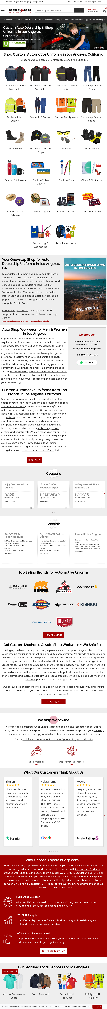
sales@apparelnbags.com (87, 348)
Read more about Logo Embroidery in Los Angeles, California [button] (25, 321)
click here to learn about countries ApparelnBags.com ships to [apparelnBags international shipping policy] (58, 739)
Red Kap (30, 413)
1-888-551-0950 (20, 43)
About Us (9, 2)
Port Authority (43, 413)
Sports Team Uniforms (73, 20)
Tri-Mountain (17, 413)
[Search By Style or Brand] (54, 10)
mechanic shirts (19, 371)
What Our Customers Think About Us (53, 772)
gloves (13, 675)
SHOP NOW (34, 459)
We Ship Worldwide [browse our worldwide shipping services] (53, 720)
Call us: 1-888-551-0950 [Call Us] (75, 2)
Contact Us (41, 2)
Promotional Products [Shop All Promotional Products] (87, 869)
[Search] (79, 10)
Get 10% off (8, 971)
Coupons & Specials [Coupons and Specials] (20, 2)
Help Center (32, 2)
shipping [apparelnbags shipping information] (99, 730)
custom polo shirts (26, 375)
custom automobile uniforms (38, 450)
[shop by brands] (36, 755)
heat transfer (22, 432)
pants (88, 672)
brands (19, 410)
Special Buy (89, 2)
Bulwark (10, 417)
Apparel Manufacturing (94, 20)
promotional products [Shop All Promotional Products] (61, 880)
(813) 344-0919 (90, 355)
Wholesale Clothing (52, 20)
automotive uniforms (26, 314)
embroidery (44, 428)
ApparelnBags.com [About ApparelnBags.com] (36, 865)
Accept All (97, 1007)
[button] (49, 851)
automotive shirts (52, 672)
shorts (5, 675)
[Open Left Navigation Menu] (3, 10)
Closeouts (97, 2)
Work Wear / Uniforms (33, 20)
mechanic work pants (41, 371)
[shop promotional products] (71, 755)
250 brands (33, 902)
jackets (80, 672)
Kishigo (5, 413)
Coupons (53, 473)
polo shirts (69, 672)
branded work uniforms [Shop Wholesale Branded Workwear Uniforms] (16, 872)
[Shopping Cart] (103, 10)
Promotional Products (11, 20)
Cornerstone (59, 413)
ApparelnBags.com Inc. (15, 310)
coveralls (97, 672)
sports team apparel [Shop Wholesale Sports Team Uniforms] (47, 872)
